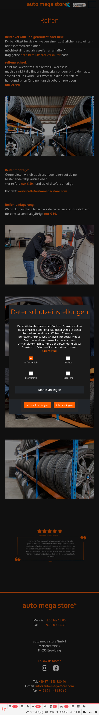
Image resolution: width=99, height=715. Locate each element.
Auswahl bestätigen (37, 405)
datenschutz (49, 351)
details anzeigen (49, 390)
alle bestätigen (64, 405)
